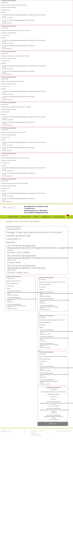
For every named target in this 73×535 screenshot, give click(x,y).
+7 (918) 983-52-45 (29, 208)
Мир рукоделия (9, 221)
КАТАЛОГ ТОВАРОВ (13, 217)
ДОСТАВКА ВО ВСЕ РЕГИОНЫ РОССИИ (36, 206)
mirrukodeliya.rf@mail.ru (36, 435)
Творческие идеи (46, 217)
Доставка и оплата (26, 217)
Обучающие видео (58, 217)
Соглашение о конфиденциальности (63, 431)
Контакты (36, 217)
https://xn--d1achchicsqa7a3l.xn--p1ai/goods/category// (27, 221)
